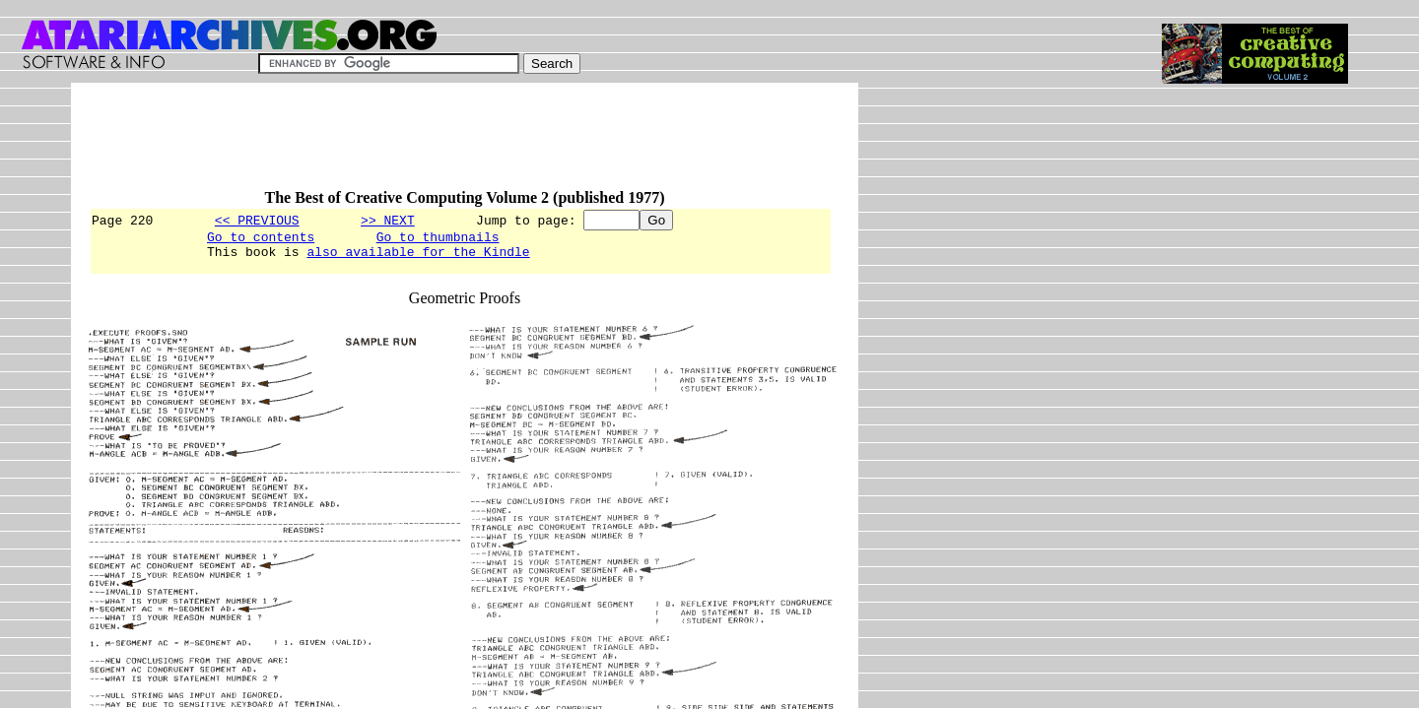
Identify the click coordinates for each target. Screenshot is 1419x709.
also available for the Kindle (417, 257)
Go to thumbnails (438, 239)
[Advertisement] (447, 144)
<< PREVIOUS (257, 219)
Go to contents (260, 239)
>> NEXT (388, 219)
